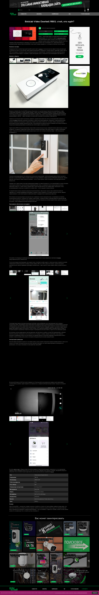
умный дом (61, 31)
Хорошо (95, 592)
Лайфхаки (55, 14)
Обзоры (39, 14)
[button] (10, 86)
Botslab (61, 34)
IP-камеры (45, 34)
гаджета (40, 49)
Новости (23, 14)
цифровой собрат (61, 38)
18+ (70, 14)
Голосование (85, 14)
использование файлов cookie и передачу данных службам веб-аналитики (71, 592)
